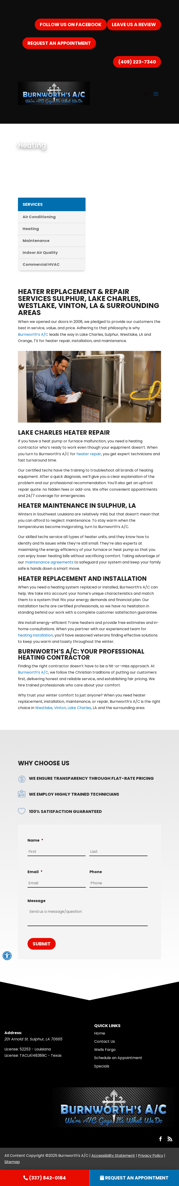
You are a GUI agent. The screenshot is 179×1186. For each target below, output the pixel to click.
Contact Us (104, 1041)
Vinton (60, 707)
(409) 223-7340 (137, 62)
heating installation (35, 635)
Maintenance (36, 240)
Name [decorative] (35, 840)
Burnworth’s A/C (33, 334)
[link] (45, 1178)
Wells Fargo (105, 1049)
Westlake (43, 707)
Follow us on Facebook (71, 24)
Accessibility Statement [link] (113, 1155)
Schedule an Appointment (118, 1057)
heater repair (88, 454)
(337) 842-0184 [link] (132, 43)
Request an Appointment (59, 43)
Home (99, 1033)
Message (36, 901)
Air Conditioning (39, 217)
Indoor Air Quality (40, 252)
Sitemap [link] (12, 1162)
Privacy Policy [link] (150, 1155)
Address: (13, 1033)
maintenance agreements (49, 562)
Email (35, 872)
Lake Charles (79, 707)
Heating (31, 228)
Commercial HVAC (41, 264)
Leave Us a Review (134, 24)
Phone (96, 872)
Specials (101, 1066)
